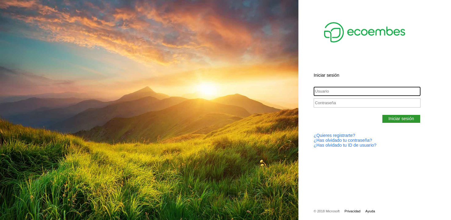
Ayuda (370, 211)
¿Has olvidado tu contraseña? (343, 140)
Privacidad (352, 211)
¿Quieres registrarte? (334, 135)
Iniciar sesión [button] (401, 118)
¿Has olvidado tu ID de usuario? (345, 145)
